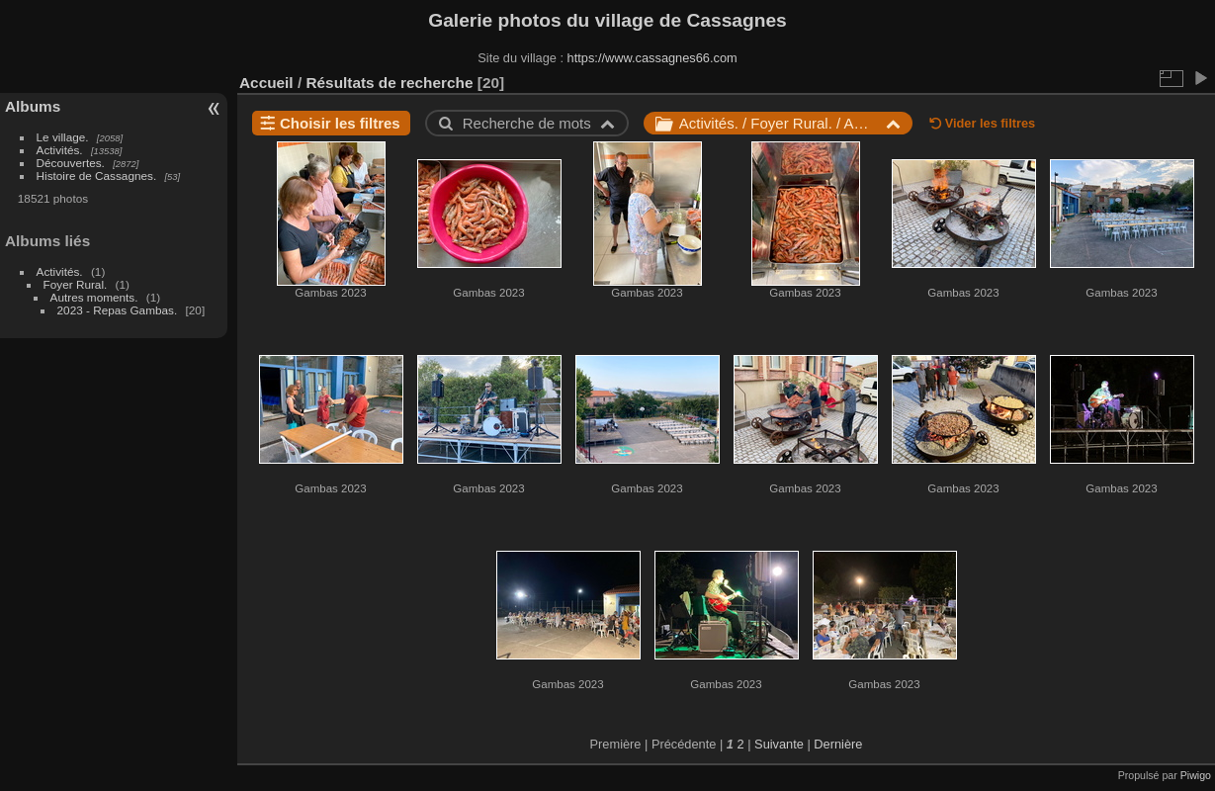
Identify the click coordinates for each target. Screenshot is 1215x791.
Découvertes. (71, 162)
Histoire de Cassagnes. (97, 175)
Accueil (266, 82)
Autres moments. (94, 297)
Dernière (838, 744)
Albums (32, 106)
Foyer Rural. (75, 284)
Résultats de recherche (389, 82)
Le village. (63, 137)
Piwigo (1195, 775)
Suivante (779, 744)
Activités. (60, 149)
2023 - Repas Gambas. (117, 310)
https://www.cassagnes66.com (652, 57)
